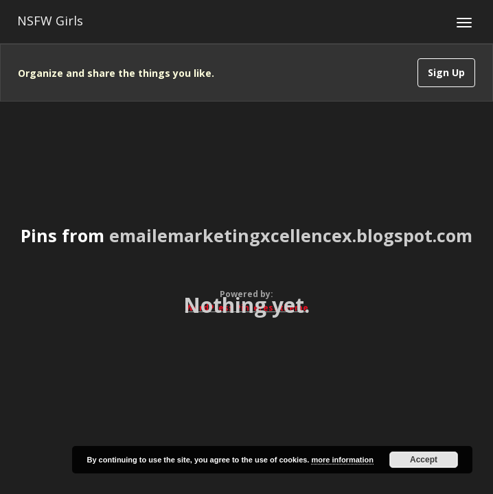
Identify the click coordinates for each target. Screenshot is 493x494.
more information (342, 460)
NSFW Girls (50, 20)
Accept (423, 459)
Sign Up (446, 72)
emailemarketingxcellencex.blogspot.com (290, 235)
